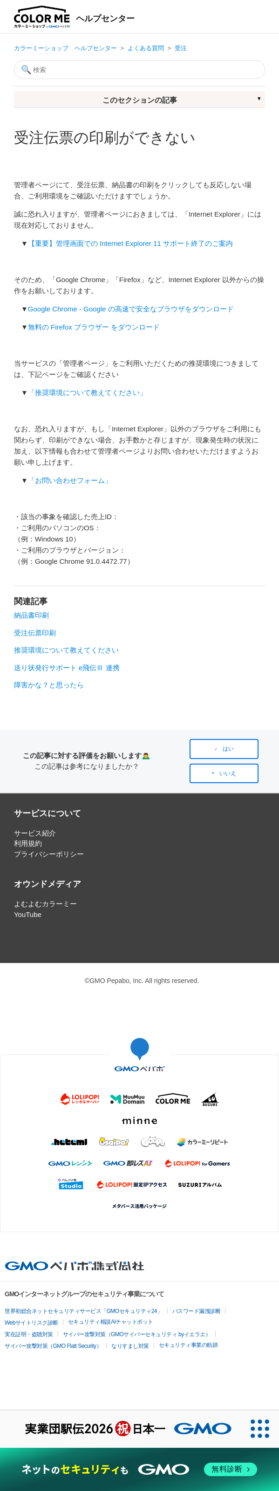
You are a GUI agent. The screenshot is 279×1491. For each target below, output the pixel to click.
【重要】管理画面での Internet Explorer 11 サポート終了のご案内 (130, 243)
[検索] (139, 69)
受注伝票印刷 (35, 633)
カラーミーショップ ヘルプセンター (65, 48)
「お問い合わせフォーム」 (70, 480)
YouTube (27, 914)
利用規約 (28, 843)
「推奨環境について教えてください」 (87, 392)
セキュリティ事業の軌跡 (188, 1345)
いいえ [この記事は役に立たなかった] (227, 773)
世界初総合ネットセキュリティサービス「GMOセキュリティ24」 (84, 1311)
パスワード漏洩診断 (196, 1311)
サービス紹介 (35, 833)
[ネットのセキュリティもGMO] (139, 1469)
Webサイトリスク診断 (31, 1322)
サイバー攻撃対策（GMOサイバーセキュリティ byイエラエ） (137, 1334)
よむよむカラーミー (45, 904)
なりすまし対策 (130, 1346)
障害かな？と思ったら (49, 685)
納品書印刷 (31, 615)
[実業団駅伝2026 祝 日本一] (120, 1429)
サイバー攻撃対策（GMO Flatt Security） (53, 1346)
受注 (181, 48)
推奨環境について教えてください (66, 650)
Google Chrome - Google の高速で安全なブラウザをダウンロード (131, 309)
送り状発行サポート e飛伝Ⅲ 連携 (67, 668)
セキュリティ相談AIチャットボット (110, 1322)
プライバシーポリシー (49, 854)
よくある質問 (146, 48)
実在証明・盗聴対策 (29, 1334)
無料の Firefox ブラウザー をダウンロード (94, 327)
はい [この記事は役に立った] (228, 749)
